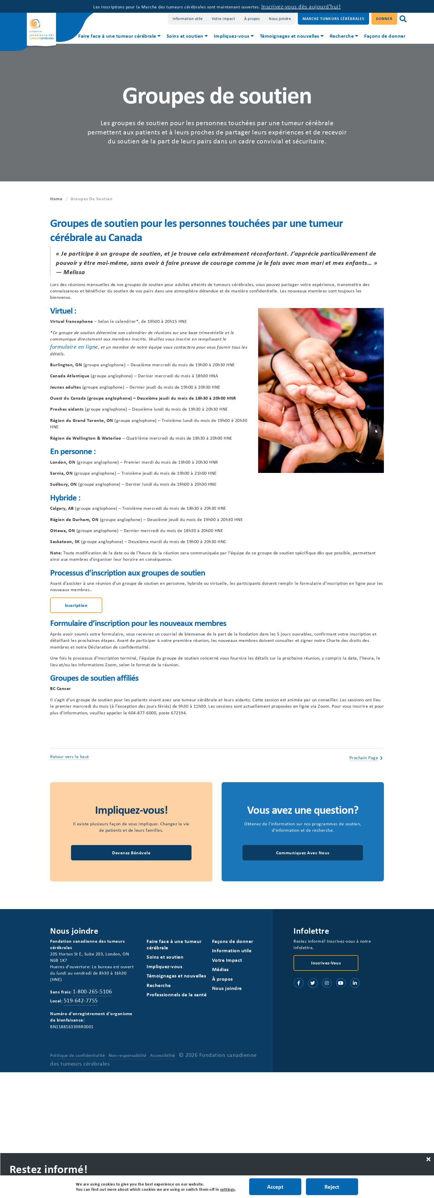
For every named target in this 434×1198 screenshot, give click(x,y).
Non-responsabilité (128, 1181)
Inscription (76, 690)
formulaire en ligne (139, 356)
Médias (221, 1085)
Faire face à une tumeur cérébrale (117, 35)
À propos (252, 18)
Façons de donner (384, 35)
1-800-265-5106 (97, 1112)
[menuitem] (119, 36)
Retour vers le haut (69, 865)
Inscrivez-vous (326, 1079)
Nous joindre (280, 18)
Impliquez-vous (231, 35)
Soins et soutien (185, 35)
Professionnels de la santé (177, 1112)
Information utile (188, 18)
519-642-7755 (84, 1121)
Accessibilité (163, 1181)
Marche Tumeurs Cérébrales (333, 18)
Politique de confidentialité (77, 1181)
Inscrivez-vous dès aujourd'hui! (323, 6)
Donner (384, 18)
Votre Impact (223, 18)
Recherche (342, 35)
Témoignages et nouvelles (289, 35)
